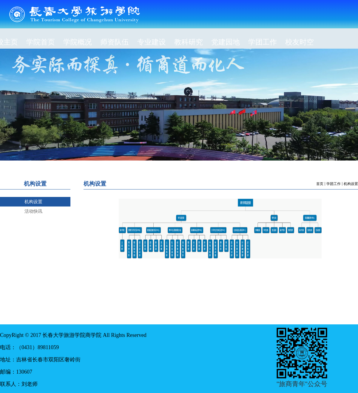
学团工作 (333, 184)
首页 (319, 184)
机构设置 (351, 184)
